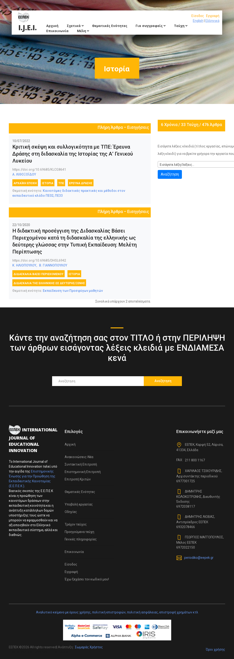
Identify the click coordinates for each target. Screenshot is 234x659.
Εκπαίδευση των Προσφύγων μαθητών (73, 291)
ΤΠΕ (61, 183)
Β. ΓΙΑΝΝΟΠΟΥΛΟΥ (53, 265)
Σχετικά (75, 25)
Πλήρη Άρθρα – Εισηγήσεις (123, 127)
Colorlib (63, 652)
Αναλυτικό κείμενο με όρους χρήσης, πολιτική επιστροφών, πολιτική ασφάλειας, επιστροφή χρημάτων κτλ (117, 612)
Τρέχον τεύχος (76, 524)
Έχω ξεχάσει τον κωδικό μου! (87, 579)
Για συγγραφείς (151, 25)
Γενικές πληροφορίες (81, 539)
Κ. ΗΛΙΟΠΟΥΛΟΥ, (24, 265)
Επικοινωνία (57, 31)
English (198, 21)
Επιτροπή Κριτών (78, 479)
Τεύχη (180, 25)
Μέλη (83, 31)
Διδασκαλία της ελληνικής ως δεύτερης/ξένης (49, 283)
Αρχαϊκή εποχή (25, 183)
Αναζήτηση (170, 174)
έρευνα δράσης (80, 183)
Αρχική (52, 25)
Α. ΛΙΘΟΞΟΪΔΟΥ (24, 174)
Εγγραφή (212, 16)
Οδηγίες (71, 512)
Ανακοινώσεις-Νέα (79, 457)
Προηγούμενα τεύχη (79, 532)
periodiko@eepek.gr (199, 557)
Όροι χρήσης (215, 649)
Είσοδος (197, 16)
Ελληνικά (212, 21)
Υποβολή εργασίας (79, 504)
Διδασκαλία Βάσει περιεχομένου (38, 274)
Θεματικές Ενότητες (109, 25)
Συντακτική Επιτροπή (81, 464)
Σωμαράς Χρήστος (89, 647)
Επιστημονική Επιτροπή (83, 472)
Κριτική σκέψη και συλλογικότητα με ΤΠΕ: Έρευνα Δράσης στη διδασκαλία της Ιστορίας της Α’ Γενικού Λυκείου (72, 154)
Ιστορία (47, 183)
